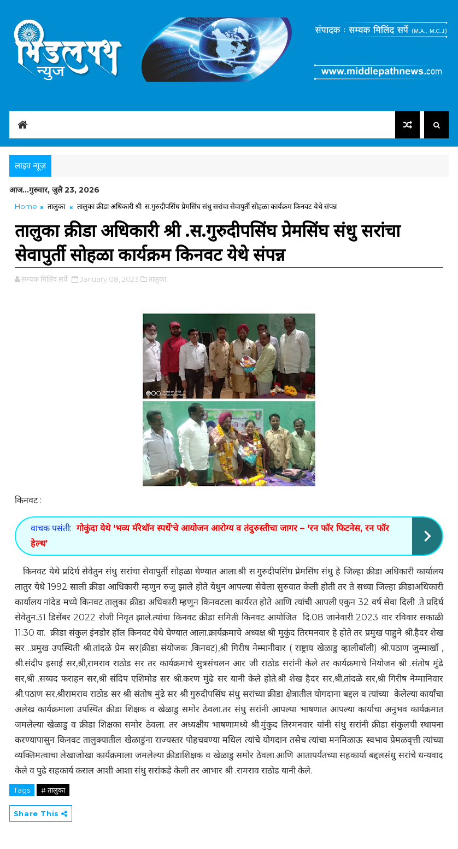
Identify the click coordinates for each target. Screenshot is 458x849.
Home (26, 206)
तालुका (56, 206)
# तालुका (53, 790)
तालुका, (158, 279)
